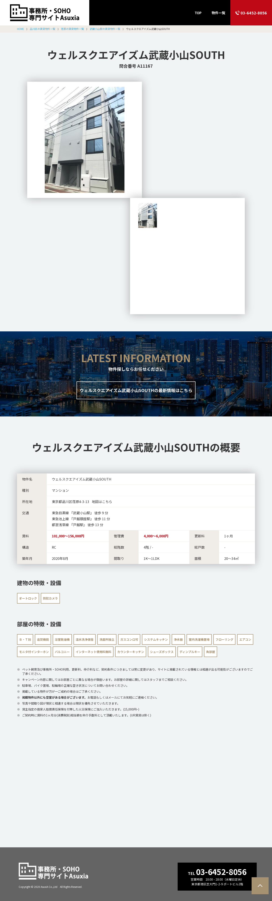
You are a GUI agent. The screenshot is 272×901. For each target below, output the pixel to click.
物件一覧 (218, 12)
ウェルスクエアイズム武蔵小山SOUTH (136, 54)
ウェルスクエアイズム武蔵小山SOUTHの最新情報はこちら (136, 390)
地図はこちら (102, 501)
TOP (198, 12)
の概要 (136, 447)
